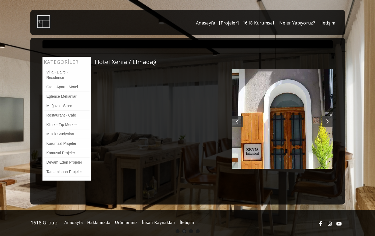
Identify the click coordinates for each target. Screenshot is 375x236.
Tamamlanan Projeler (64, 172)
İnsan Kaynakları (158, 222)
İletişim (186, 222)
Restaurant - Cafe (61, 115)
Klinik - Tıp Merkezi (62, 124)
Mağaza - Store (59, 106)
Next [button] (330, 116)
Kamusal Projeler (61, 153)
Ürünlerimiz (125, 222)
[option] (282, 119)
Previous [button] (234, 116)
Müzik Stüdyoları (60, 134)
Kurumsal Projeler (61, 143)
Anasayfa (73, 222)
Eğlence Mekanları (62, 96)
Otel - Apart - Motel (62, 87)
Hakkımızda (97, 222)
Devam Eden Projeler (64, 162)
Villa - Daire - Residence (57, 75)
